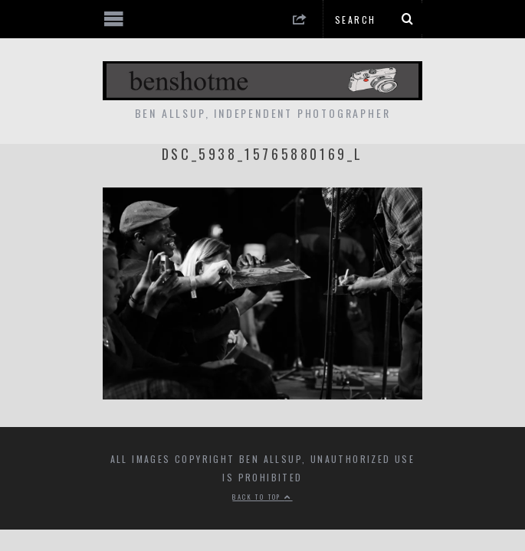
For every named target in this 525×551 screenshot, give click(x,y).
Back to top (262, 496)
